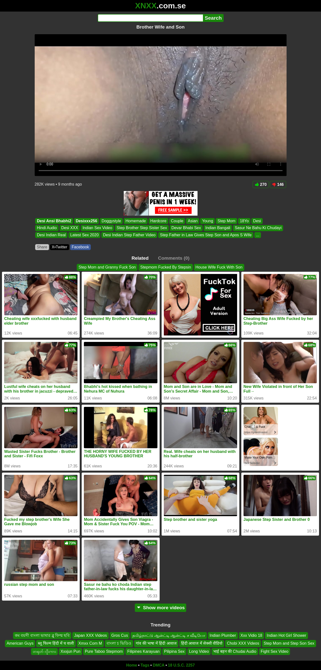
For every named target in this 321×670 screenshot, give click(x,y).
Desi (257, 221)
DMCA (159, 665)
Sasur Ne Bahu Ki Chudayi (258, 228)
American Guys (20, 643)
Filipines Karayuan (143, 651)
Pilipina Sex (174, 651)
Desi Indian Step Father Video (129, 235)
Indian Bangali (217, 228)
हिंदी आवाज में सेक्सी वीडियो (202, 643)
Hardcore (158, 221)
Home (131, 665)
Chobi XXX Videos (243, 643)
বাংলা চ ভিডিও (119, 643)
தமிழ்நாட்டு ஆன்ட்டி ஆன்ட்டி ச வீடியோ (168, 635)
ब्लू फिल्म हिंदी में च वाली (56, 643)
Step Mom (226, 221)
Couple (177, 221)
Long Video (199, 651)
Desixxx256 (86, 221)
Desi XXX (69, 228)
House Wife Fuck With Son (219, 267)
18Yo (244, 221)
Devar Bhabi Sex (186, 228)
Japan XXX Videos (90, 635)
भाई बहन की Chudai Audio (234, 651)
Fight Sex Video (275, 651)
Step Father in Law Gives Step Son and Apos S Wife (206, 235)
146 (278, 184)
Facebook (80, 247)
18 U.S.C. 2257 (181, 665)
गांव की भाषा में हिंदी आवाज (156, 643)
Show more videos (160, 607)
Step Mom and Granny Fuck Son (107, 267)
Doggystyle (111, 221)
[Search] (150, 18)
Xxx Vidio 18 (251, 635)
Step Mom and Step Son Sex (289, 643)
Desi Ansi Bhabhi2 (54, 221)
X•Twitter (59, 247)
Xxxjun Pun (70, 651)
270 (261, 184)
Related (140, 258)
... (257, 235)
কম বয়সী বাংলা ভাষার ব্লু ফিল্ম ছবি (42, 635)
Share (42, 247)
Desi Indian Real (51, 235)
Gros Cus (119, 635)
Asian (193, 221)
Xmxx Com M (90, 643)
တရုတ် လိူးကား (44, 651)
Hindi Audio (47, 228)
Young (207, 221)
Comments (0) (173, 258)
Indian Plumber (223, 635)
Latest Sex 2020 (84, 235)
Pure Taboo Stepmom (104, 651)
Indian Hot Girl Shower (286, 635)
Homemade (135, 221)
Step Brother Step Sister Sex (142, 228)
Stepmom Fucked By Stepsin (165, 267)
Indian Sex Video (97, 228)
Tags (144, 665)
